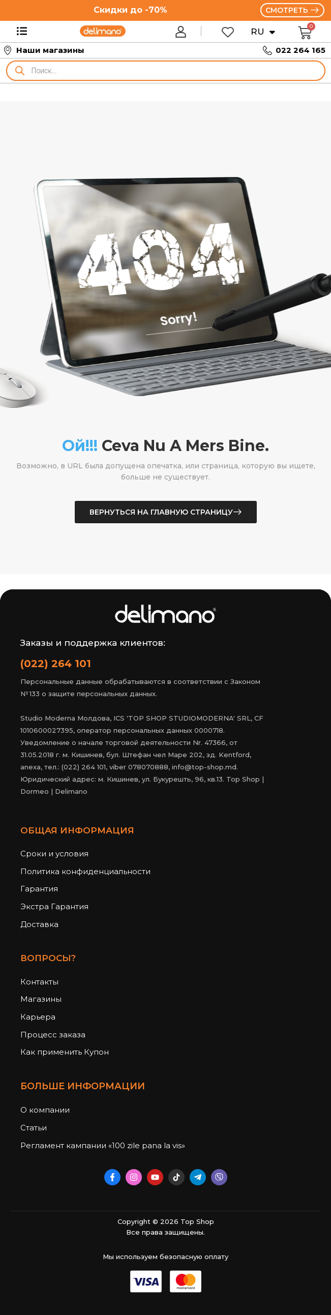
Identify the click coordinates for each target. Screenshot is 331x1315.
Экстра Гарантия (54, 906)
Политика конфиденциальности (85, 871)
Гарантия (39, 888)
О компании (45, 1110)
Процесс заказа (52, 1034)
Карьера (37, 1017)
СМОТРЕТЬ (287, 10)
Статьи (33, 1127)
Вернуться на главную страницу (161, 512)
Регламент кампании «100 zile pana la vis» (96, 1145)
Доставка (39, 924)
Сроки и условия (54, 853)
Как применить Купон (64, 1052)
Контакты (39, 982)
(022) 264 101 (55, 664)
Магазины (41, 999)
